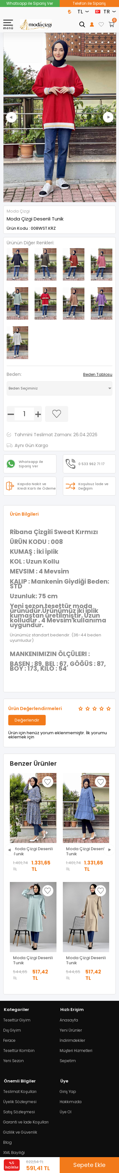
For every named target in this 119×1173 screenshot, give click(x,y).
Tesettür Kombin (19, 941)
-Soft (24, 1149)
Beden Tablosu (97, 374)
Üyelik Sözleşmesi (19, 992)
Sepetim (68, 951)
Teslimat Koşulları (19, 982)
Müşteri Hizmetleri (76, 941)
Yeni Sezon (13, 951)
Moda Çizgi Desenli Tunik (33, 851)
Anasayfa (69, 911)
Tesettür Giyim (16, 911)
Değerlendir (27, 720)
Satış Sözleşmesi (19, 1003)
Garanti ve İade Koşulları (26, 1013)
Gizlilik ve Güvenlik (20, 1023)
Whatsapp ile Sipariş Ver (29, 3)
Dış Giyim (12, 921)
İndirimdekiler (72, 931)
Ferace (9, 931)
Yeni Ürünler (71, 921)
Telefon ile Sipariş (89, 3)
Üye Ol (65, 1003)
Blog (7, 1033)
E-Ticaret (40, 1149)
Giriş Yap (68, 982)
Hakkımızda (71, 992)
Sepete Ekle (89, 1165)
